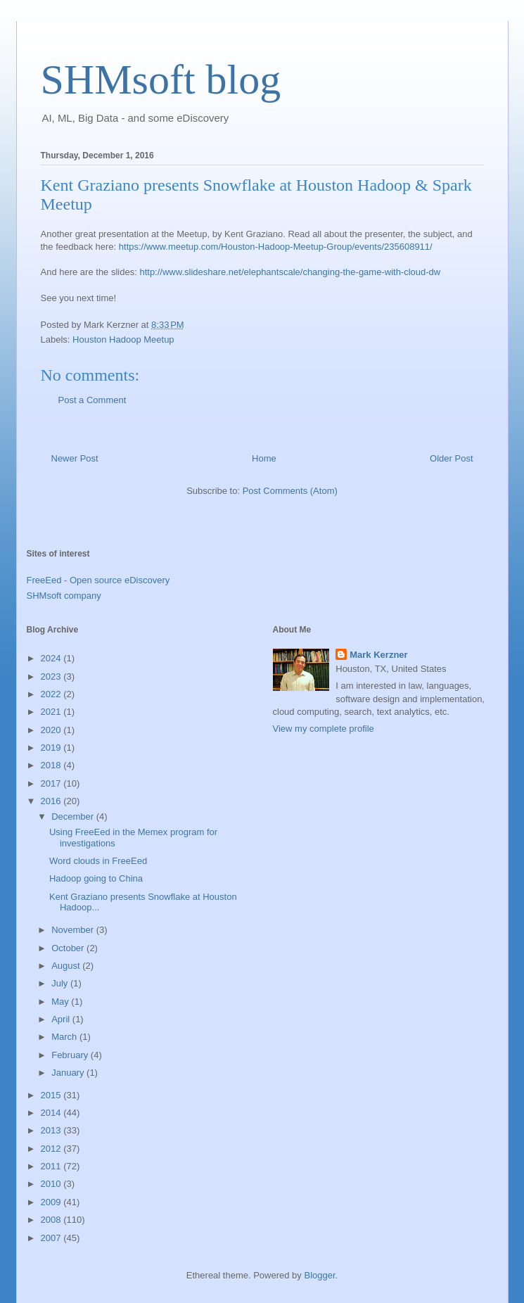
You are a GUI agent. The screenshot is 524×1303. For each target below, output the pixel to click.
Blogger (319, 1275)
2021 (52, 711)
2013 (52, 1130)
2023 (52, 676)
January (69, 1072)
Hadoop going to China (96, 878)
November (73, 929)
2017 (52, 783)
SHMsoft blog (161, 79)
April (61, 1019)
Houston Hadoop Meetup (123, 339)
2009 (52, 1202)
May (61, 1001)
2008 (52, 1219)
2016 (52, 801)
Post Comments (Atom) (290, 490)
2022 (52, 694)
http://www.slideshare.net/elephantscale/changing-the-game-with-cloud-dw (289, 272)
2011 (52, 1166)
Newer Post (74, 458)
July (60, 983)
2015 (52, 1095)
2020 (52, 730)
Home (264, 458)
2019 (52, 747)
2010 (52, 1183)
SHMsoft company (64, 595)
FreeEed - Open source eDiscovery (98, 580)
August (66, 965)
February (71, 1055)
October (69, 948)
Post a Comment (92, 400)
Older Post (451, 458)
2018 (52, 765)
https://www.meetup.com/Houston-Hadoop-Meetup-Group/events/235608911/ (276, 246)
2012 (52, 1148)
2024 (52, 658)
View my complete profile (323, 728)
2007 (52, 1238)
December (73, 816)
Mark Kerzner (378, 654)
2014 (52, 1112)
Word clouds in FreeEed (98, 861)
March (65, 1036)
